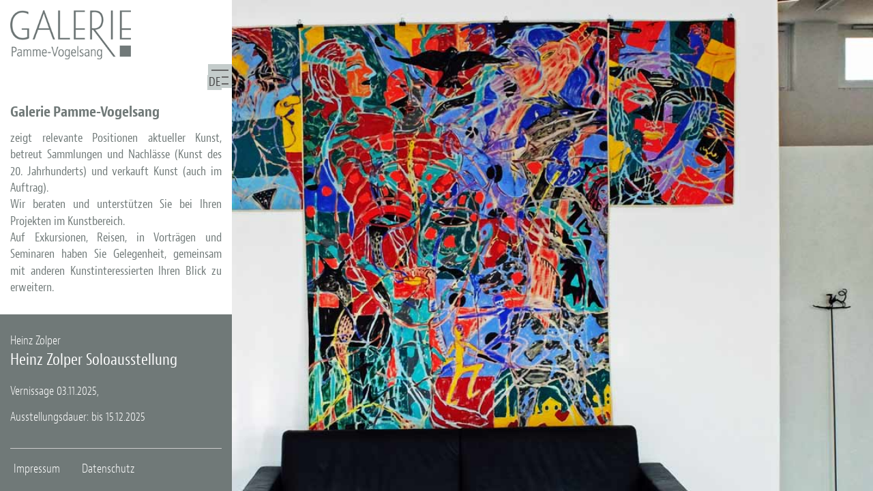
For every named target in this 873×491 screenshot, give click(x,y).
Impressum (37, 469)
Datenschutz (108, 469)
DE (214, 82)
